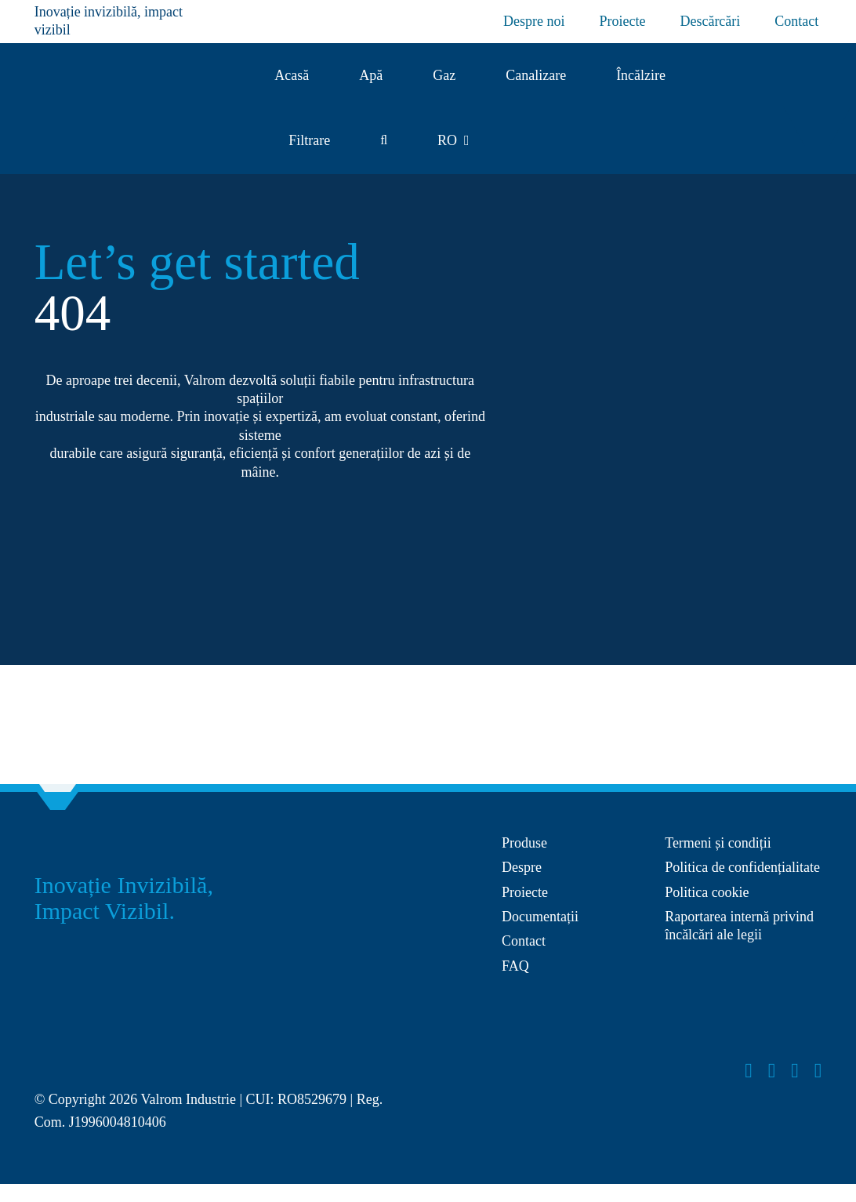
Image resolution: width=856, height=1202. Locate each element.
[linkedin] (818, 1071)
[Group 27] (809, 100)
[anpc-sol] (729, 992)
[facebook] (749, 1071)
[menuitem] (453, 140)
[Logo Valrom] (101, 91)
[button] (383, 140)
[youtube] (795, 1071)
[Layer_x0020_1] (93, 1044)
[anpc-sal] (566, 1000)
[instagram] (772, 1071)
